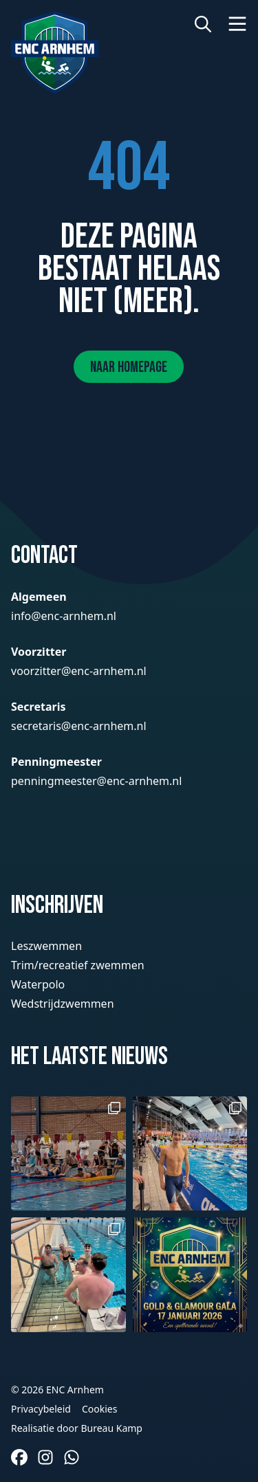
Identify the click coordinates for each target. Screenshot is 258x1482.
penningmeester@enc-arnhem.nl (96, 780)
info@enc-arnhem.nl (63, 615)
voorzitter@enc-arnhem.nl (79, 670)
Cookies (99, 1408)
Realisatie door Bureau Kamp (76, 1428)
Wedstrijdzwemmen (62, 1003)
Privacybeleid (41, 1408)
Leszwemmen (46, 945)
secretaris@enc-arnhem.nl (79, 725)
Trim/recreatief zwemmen (77, 965)
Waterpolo (38, 984)
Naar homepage (128, 367)
